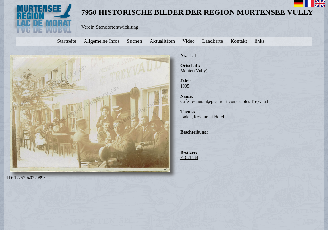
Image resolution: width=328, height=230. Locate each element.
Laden (186, 116)
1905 (184, 86)
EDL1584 (189, 157)
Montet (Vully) (193, 70)
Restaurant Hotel (209, 116)
